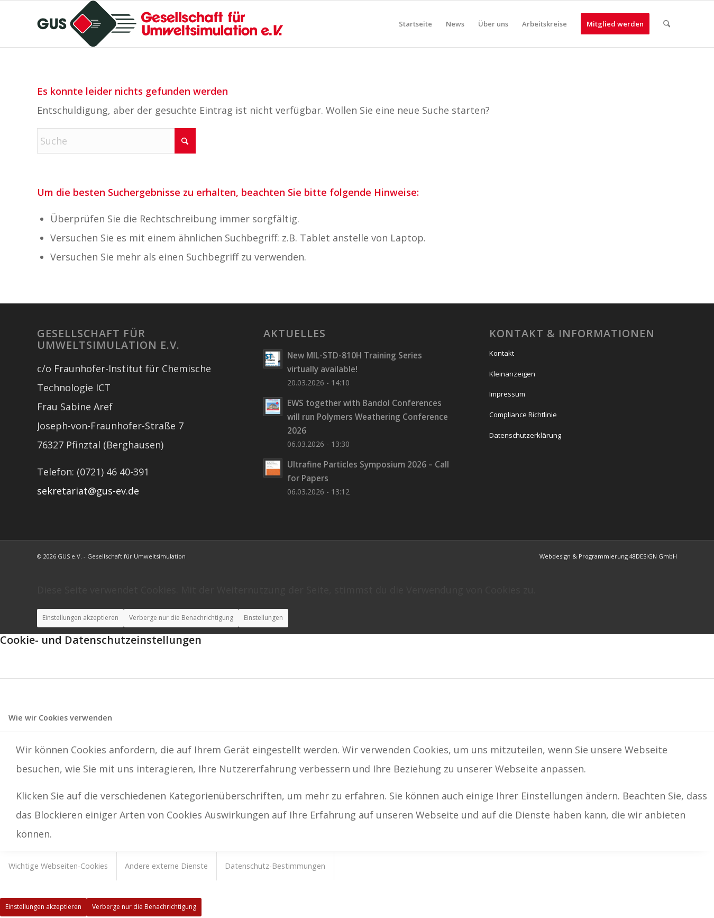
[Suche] (666, 24)
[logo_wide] (160, 24)
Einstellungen (263, 617)
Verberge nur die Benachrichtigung (181, 617)
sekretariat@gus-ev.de (88, 490)
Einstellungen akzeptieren (80, 617)
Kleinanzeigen (512, 374)
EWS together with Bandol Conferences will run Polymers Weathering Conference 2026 (367, 417)
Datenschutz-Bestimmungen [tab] (275, 866)
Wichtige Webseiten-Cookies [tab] (58, 866)
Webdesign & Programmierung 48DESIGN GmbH (608, 556)
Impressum (507, 394)
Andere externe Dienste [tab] (166, 866)
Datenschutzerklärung (525, 435)
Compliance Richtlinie (523, 414)
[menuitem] (415, 24)
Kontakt (501, 353)
